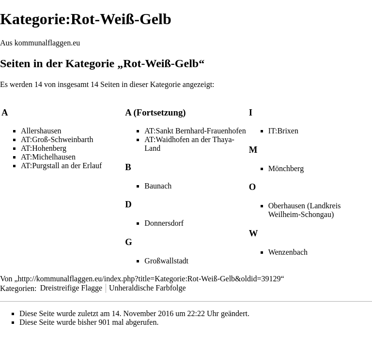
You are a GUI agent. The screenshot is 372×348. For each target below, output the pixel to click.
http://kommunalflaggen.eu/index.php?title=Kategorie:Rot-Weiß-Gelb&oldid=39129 (149, 279)
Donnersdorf (164, 223)
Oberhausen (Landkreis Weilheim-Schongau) (304, 210)
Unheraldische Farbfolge (147, 288)
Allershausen (41, 131)
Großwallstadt (166, 261)
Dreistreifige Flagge (71, 288)
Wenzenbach (288, 252)
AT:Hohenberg (43, 148)
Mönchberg (286, 168)
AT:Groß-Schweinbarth (57, 139)
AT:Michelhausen (48, 157)
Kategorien (17, 288)
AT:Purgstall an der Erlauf (61, 165)
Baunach (157, 186)
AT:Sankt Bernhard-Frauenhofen (195, 131)
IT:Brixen (283, 131)
